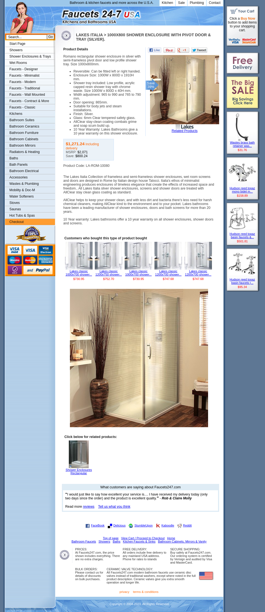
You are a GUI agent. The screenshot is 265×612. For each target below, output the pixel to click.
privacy (125, 591)
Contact (215, 3)
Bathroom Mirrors (22, 145)
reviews (89, 507)
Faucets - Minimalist (24, 75)
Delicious (119, 525)
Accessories (18, 177)
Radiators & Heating (24, 152)
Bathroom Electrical (24, 171)
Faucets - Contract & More (29, 101)
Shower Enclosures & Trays (30, 56)
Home (171, 538)
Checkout (16, 222)
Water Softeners (21, 196)
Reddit (187, 525)
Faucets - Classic (22, 107)
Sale (181, 3)
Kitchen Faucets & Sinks (139, 541)
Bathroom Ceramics (24, 126)
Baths (13, 158)
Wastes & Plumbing (24, 184)
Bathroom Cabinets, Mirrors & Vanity (182, 541)
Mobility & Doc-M (22, 190)
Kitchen (167, 3)
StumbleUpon (143, 525)
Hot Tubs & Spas (22, 215)
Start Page (17, 44)
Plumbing (197, 3)
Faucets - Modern (22, 82)
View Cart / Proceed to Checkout (143, 538)
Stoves (14, 203)
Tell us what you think (114, 507)
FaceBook (97, 525)
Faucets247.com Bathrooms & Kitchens (58, 14)
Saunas (15, 209)
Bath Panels (18, 165)
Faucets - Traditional (24, 88)
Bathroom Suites (21, 120)
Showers (16, 50)
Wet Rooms (18, 63)
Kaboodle (167, 525)
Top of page (111, 538)
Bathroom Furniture (23, 133)
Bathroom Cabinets (23, 139)
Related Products (185, 131)
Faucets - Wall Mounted (27, 95)
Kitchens (15, 114)
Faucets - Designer (23, 69)
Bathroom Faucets (84, 541)
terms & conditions (145, 591)
